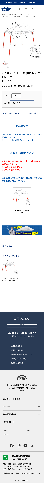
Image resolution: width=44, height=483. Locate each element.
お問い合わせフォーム (22, 309)
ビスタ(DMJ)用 (6, 17)
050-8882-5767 (12, 467)
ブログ (29, 434)
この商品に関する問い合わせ (11, 118)
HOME (4, 15)
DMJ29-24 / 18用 (29, 17)
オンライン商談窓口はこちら (22, 318)
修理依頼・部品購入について (22, 347)
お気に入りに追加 (32, 118)
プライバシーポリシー (12, 437)
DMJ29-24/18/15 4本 (22, 206)
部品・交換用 (12, 15)
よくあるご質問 (16, 339)
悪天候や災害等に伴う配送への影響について (22, 2)
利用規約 (7, 430)
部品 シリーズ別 (24, 15)
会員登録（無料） (22, 387)
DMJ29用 (17, 17)
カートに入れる (22, 102)
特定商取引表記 (10, 434)
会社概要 (30, 430)
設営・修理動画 (17, 343)
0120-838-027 (24, 326)
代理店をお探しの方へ (19, 351)
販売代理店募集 (17, 356)
